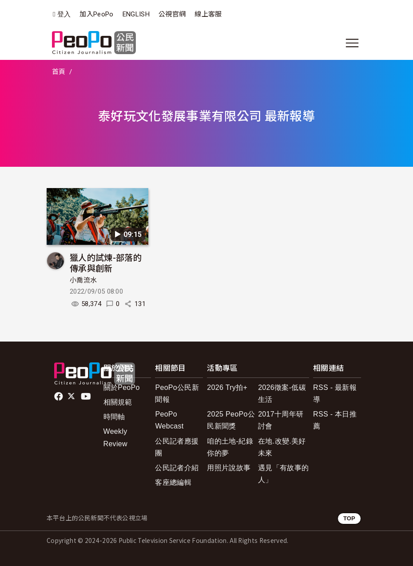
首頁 (59, 72)
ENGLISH (136, 14)
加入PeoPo (96, 14)
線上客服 (208, 14)
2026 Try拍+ (227, 387)
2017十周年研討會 (280, 420)
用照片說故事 (228, 468)
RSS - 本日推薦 (335, 420)
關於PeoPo (121, 387)
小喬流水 (83, 280)
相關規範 (117, 402)
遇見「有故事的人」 (283, 473)
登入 (64, 14)
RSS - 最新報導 (335, 393)
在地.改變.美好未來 (282, 447)
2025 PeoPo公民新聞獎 (231, 420)
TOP (349, 518)
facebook (59, 396)
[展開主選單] (352, 43)
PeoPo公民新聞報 (177, 393)
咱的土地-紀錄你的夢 (230, 447)
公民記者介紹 (177, 468)
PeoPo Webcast (169, 420)
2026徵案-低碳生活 (282, 393)
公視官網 (172, 14)
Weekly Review (115, 437)
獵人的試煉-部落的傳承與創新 (106, 262)
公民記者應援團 (177, 447)
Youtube (86, 396)
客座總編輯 (173, 482)
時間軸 (114, 417)
